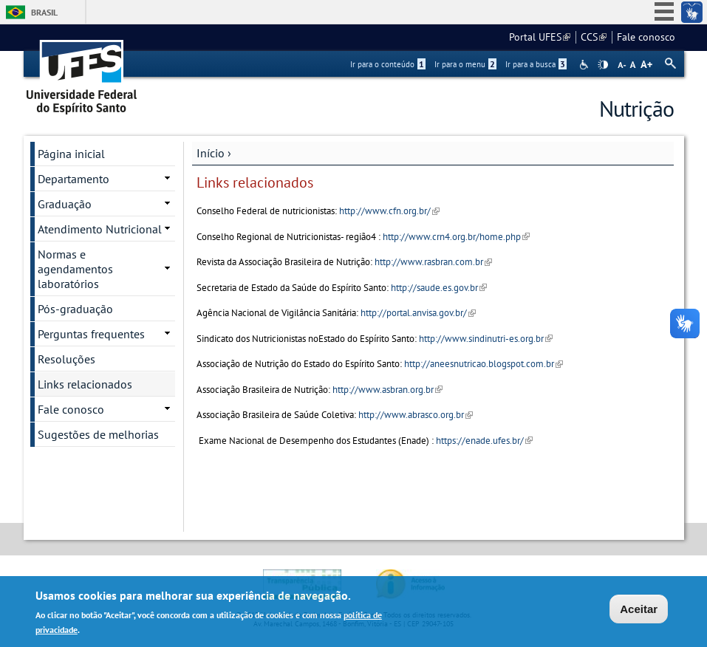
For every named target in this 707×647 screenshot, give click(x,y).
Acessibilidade (585, 64)
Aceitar (639, 611)
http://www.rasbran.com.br (433, 262)
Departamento (73, 178)
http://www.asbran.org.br (387, 389)
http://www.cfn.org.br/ (389, 211)
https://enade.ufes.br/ (484, 440)
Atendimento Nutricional (100, 229)
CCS (594, 37)
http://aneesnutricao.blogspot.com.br (483, 363)
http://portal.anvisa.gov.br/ (418, 313)
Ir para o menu (465, 64)
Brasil (44, 12)
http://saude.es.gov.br (439, 287)
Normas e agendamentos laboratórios (75, 269)
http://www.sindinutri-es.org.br (486, 338)
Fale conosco (646, 37)
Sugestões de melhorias (98, 434)
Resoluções (66, 359)
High (603, 65)
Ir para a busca (536, 64)
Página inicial (71, 153)
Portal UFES (539, 37)
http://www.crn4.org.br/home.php (456, 236)
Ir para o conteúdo (388, 64)
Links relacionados (85, 384)
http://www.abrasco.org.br (415, 414)
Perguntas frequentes (91, 333)
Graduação (65, 203)
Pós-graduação (75, 308)
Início (211, 153)
